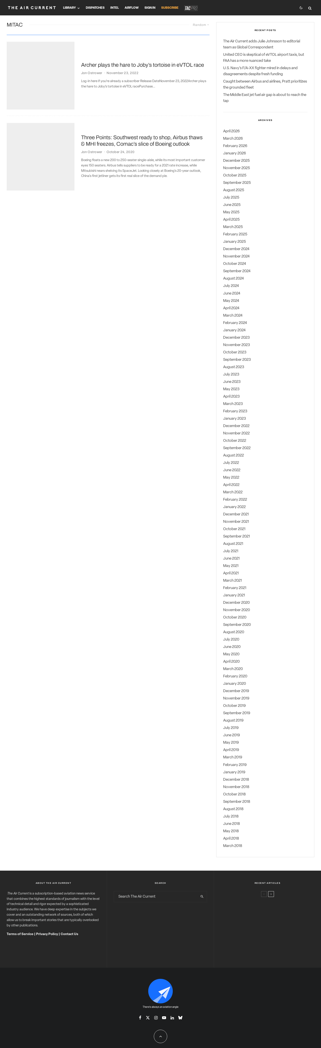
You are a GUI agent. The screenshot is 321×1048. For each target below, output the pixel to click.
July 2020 (231, 639)
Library (69, 8)
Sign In (149, 8)
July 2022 (231, 463)
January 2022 (234, 507)
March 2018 (232, 846)
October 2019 (234, 706)
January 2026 (234, 153)
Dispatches (95, 8)
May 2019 (231, 743)
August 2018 (233, 809)
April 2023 (231, 396)
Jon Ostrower (91, 61)
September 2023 (237, 360)
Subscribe (170, 8)
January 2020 (234, 684)
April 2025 (231, 220)
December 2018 (236, 780)
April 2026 (231, 131)
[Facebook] (140, 1018)
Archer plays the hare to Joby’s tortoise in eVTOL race (142, 54)
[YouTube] (164, 1018)
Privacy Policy (47, 934)
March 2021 (232, 581)
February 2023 (235, 411)
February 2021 (234, 588)
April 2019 (231, 750)
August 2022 (233, 455)
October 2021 (234, 529)
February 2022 (235, 500)
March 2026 (233, 139)
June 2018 (231, 824)
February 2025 (235, 234)
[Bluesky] (180, 1018)
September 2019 (236, 713)
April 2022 (231, 485)
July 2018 (231, 816)
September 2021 (236, 536)
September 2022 (237, 448)
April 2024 (231, 308)
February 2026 (235, 146)
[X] (148, 1018)
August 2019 (233, 720)
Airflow (132, 8)
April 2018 (231, 838)
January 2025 (234, 242)
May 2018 (231, 831)
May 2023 (231, 389)
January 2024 (234, 330)
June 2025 (232, 205)
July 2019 (231, 728)
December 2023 (236, 338)
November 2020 (236, 610)
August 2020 (233, 632)
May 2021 (231, 566)
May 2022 (231, 477)
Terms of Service (20, 934)
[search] (202, 896)
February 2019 (235, 765)
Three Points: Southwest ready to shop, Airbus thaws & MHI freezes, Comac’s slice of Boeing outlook (142, 107)
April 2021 (231, 573)
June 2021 (231, 558)
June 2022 (231, 470)
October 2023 (234, 352)
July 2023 (231, 374)
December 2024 (236, 249)
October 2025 (234, 175)
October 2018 (234, 794)
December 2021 (236, 514)
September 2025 (237, 183)
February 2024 (235, 323)
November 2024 (236, 256)
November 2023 (236, 345)
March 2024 (233, 316)
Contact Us (69, 934)
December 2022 (236, 426)
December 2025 (236, 161)
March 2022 (233, 492)
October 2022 (234, 441)
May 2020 (231, 654)
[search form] (155, 896)
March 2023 (233, 404)
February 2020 (235, 676)
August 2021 (233, 544)
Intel (114, 8)
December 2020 (236, 603)
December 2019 (236, 691)
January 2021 (234, 595)
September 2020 (237, 625)
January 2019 (234, 772)
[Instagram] (156, 1018)
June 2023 (232, 382)
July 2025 (231, 197)
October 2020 (234, 617)
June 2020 (232, 647)
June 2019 (231, 735)
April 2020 (231, 662)
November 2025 (236, 168)
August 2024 (233, 278)
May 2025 (231, 212)
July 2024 (231, 286)
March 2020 (233, 669)
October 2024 (234, 264)
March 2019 (232, 757)
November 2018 (236, 787)
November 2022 (236, 433)
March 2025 (233, 227)
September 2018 (236, 802)
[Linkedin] (172, 1018)
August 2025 (233, 190)
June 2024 (231, 293)
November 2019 (236, 698)
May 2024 (231, 301)
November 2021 (236, 522)
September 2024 (237, 271)
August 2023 (233, 367)
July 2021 (230, 551)
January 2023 (234, 419)
